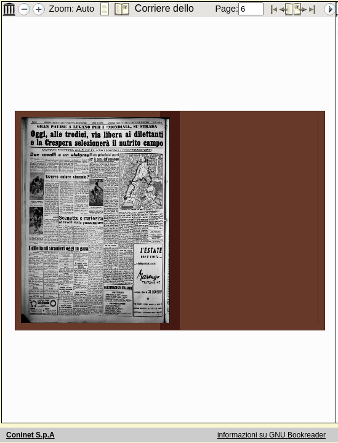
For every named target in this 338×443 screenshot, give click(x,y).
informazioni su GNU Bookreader (271, 435)
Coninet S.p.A (30, 435)
